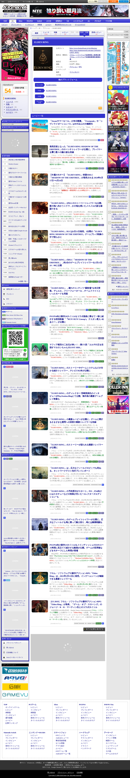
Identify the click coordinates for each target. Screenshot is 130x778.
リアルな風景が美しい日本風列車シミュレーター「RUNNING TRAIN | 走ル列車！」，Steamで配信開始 (119, 184)
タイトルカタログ (38, 720)
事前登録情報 (61, 741)
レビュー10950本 (9, 16)
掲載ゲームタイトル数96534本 (15, 14)
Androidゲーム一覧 (63, 754)
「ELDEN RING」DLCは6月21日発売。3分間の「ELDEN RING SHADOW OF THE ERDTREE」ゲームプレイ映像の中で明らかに (76, 234)
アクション (74, 67)
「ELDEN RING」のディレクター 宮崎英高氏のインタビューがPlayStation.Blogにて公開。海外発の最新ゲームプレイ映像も (76, 396)
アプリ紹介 (60, 746)
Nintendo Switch (11, 322)
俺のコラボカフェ (14, 235)
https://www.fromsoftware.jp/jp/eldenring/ (83, 48)
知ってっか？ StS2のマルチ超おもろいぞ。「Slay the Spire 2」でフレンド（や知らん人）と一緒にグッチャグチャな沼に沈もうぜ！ (15, 511)
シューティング (112, 746)
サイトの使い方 (28, 1)
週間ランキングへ (123, 286)
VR (68, 21)
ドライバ (9, 304)
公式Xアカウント (13, 1)
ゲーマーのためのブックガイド (17, 221)
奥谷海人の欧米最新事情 (17, 159)
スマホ (48, 21)
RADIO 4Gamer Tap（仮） (17, 212)
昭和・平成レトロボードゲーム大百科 (17, 240)
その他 (108, 751)
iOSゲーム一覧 (61, 751)
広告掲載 (80, 772)
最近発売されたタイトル (63, 24)
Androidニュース (62, 738)
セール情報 (60, 743)
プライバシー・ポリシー (66, 772)
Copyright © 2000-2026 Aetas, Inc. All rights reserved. (65, 775)
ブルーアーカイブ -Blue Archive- (119, 352)
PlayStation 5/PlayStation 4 (14, 318)
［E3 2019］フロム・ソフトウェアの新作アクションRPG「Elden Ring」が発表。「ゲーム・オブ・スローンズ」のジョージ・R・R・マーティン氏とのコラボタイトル (76, 604)
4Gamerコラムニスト (15, 245)
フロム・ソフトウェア (78, 55)
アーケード (108, 733)
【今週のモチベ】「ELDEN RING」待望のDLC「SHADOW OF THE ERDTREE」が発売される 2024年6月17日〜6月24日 (76, 178)
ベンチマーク (86, 748)
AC (89, 21)
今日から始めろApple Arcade (18, 230)
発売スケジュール (38, 718)
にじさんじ (115, 307)
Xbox (20, 21)
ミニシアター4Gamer (15, 254)
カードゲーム (111, 743)
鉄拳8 (113, 359)
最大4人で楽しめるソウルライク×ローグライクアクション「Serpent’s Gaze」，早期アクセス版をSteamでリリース (119, 195)
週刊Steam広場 (13, 203)
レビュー (5, 24)
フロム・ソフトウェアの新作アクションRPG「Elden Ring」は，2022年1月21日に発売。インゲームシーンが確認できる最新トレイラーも (76, 576)
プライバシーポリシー (13, 643)
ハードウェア (78, 21)
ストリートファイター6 (119, 336)
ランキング (124, 1)
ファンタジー (74, 72)
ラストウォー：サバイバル (119, 329)
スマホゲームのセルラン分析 (17, 192)
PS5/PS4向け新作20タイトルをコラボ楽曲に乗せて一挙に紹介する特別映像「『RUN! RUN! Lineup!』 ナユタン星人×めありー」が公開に (77, 319)
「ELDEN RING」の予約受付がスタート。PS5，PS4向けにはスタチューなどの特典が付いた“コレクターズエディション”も (76, 494)
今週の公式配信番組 (15, 177)
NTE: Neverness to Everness (119, 315)
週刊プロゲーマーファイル (17, 172)
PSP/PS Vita (108, 705)
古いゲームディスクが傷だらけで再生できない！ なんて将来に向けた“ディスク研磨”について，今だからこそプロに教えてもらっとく (15, 419)
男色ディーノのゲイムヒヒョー (17, 186)
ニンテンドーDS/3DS (37, 733)
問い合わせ (40, 1)
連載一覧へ (23, 281)
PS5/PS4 (30, 21)
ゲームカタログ (80, 24)
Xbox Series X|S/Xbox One (14, 315)
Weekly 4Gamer (13, 164)
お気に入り (103, 1)
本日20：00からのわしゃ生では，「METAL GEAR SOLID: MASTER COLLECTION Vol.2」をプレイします (119, 206)
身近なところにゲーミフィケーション (17, 267)
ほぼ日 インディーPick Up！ (18, 207)
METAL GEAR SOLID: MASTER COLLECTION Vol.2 (119, 368)
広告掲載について (12, 652)
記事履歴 (113, 1)
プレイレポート (16, 24)
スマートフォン (60, 733)
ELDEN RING (51, 85)
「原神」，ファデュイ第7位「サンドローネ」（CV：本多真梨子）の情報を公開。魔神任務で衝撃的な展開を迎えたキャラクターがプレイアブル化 (119, 216)
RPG (80, 67)
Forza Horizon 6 (116, 322)
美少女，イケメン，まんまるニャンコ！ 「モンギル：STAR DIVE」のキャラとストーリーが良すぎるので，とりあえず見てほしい (15, 389)
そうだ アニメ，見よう (16, 216)
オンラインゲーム (12, 707)
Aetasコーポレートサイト (14, 657)
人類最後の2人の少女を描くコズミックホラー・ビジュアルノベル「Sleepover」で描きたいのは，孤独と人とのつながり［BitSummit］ (119, 270)
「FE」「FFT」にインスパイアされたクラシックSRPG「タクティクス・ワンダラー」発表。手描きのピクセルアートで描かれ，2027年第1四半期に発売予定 (119, 259)
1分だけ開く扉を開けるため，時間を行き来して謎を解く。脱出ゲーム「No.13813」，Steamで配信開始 (119, 238)
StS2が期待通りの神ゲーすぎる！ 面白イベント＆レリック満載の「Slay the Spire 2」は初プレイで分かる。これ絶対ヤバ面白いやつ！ (15, 540)
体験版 (40, 24)
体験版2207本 (22, 16)
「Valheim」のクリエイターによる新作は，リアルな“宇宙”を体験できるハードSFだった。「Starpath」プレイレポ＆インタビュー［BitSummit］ (15, 573)
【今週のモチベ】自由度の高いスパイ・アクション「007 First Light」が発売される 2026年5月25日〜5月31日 (119, 248)
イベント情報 (111, 738)
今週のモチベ (13, 168)
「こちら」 (77, 765)
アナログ (98, 21)
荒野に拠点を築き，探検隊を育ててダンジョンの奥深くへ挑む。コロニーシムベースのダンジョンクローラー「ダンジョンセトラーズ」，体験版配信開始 (119, 280)
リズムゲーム (111, 748)
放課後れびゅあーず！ (16, 277)
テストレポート (12, 109)
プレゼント (10, 294)
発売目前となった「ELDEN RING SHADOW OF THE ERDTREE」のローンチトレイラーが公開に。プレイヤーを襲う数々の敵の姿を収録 (76, 149)
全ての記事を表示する (95, 629)
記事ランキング (11, 723)
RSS (3, 1)
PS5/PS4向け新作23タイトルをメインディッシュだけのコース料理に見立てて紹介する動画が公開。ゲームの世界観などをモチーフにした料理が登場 (77, 548)
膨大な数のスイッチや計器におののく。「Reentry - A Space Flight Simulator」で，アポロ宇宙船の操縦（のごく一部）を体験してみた (15, 449)
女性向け (59, 21)
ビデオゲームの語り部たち (17, 249)
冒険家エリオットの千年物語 (119, 344)
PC (13, 21)
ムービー (48, 24)
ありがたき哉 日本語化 (16, 262)
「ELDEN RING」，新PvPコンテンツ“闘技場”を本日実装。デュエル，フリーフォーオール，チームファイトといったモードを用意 (75, 291)
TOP (5, 21)
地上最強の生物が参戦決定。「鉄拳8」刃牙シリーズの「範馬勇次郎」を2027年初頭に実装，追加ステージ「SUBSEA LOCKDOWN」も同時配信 (119, 227)
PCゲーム (9, 311)
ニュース (9, 102)
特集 (8, 104)
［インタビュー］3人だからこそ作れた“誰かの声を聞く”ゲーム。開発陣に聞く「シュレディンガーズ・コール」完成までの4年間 (15, 603)
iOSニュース (60, 735)
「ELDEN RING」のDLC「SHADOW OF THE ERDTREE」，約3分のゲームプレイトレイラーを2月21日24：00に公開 (76, 263)
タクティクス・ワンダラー (119, 300)
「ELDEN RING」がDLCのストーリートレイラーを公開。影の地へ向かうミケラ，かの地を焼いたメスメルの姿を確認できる (76, 206)
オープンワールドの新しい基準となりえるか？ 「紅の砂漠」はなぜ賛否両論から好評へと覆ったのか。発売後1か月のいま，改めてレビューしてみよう (15, 481)
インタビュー (29, 24)
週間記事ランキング (13, 289)
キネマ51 (11, 272)
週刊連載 (8, 718)
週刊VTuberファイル (15, 181)
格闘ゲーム (110, 741)
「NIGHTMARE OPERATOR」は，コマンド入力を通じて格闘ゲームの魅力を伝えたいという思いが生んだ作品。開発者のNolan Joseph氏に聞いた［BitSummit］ (15, 632)
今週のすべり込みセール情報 (17, 198)
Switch (39, 21)
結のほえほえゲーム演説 (17, 226)
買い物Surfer (13, 258)
